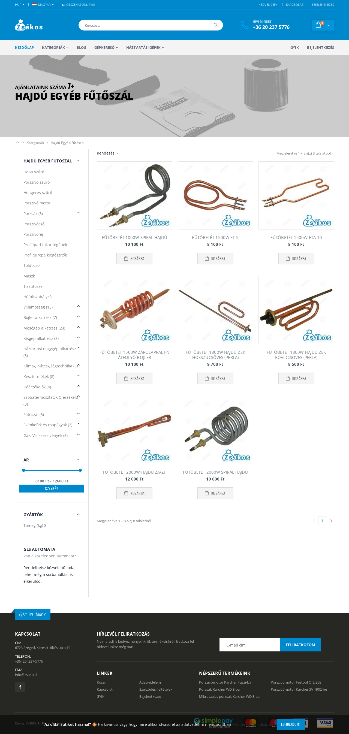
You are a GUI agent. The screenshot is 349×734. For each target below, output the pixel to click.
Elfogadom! (290, 724)
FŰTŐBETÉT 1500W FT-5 (215, 237)
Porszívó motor (36, 203)
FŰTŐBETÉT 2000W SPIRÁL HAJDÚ (215, 472)
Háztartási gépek (143, 47)
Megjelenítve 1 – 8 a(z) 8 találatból (303, 153)
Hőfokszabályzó (37, 296)
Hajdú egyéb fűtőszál (68, 142)
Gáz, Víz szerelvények (45, 435)
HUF (18, 4)
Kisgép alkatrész (41, 338)
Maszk (29, 276)
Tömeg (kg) (34, 525)
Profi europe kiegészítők (45, 255)
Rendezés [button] (106, 153)
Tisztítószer (33, 286)
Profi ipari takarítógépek (45, 244)
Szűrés (52, 488)
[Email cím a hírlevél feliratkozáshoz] (269, 644)
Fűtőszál (33, 414)
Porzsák (33, 213)
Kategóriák (53, 47)
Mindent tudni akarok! (252, 724)
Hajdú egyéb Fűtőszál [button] (47, 161)
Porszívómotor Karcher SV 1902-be (299, 689)
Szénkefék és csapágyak (47, 424)
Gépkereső (104, 47)
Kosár (101, 682)
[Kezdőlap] (17, 142)
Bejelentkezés (320, 47)
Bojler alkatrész (40, 317)
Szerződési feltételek (155, 689)
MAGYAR (41, 4)
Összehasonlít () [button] (78, 4)
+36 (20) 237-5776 (29, 661)
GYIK (294, 47)
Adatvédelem (150, 682)
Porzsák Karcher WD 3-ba (219, 689)
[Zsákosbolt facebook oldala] (20, 687)
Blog (81, 47)
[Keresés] (216, 25)
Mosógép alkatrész (44, 328)
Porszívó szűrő (36, 182)
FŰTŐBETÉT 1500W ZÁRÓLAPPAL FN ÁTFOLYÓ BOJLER (134, 354)
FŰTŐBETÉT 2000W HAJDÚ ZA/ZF (134, 472)
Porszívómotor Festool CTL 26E (296, 682)
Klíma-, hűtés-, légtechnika (50, 365)
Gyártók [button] (33, 514)
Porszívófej (33, 234)
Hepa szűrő (33, 171)
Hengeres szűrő (37, 192)
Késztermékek (38, 376)
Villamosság (38, 307)
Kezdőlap (24, 47)
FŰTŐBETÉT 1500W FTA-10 (296, 237)
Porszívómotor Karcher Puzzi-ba (225, 682)
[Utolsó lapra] (331, 520)
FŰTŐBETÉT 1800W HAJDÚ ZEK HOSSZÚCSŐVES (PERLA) (215, 354)
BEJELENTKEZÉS (323, 4)
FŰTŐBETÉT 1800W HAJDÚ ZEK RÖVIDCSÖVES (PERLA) (296, 354)
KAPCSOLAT (294, 4)
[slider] (23, 470)
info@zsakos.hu (28, 674)
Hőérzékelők (37, 386)
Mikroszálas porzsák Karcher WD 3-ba (229, 696)
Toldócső (31, 265)
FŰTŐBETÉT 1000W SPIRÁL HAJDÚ (134, 237)
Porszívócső (33, 223)
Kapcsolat (105, 689)
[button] (107, 25)
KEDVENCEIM (268, 4)
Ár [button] (26, 460)
